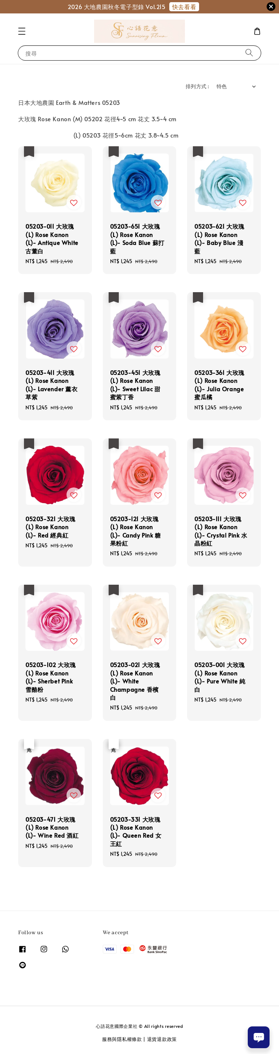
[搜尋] (249, 53)
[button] (22, 31)
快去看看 (184, 7)
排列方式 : (197, 86)
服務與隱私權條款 (122, 1039)
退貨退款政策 (162, 1039)
